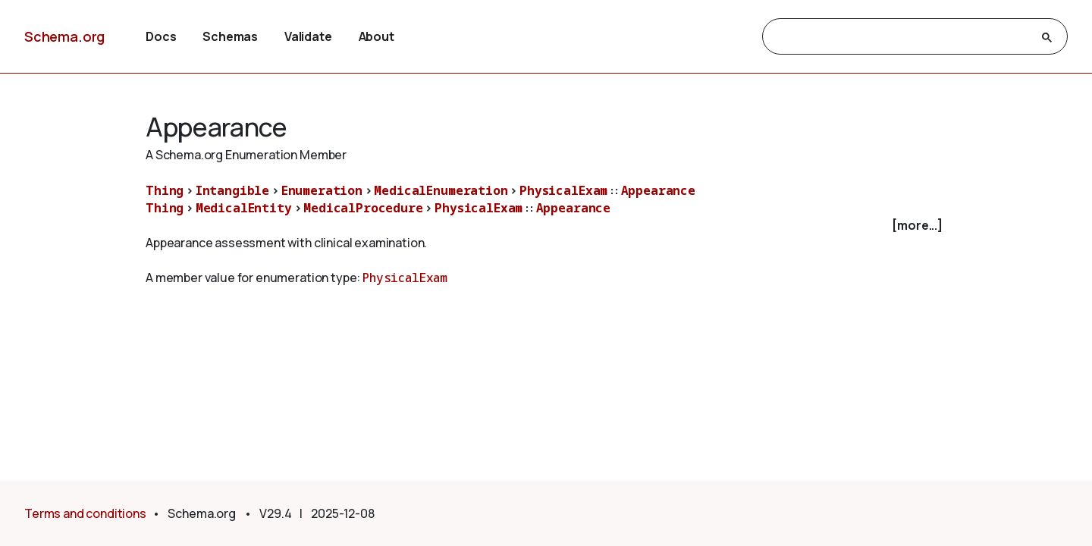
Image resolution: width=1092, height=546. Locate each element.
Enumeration (321, 190)
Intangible (232, 190)
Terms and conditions (85, 513)
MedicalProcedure (362, 207)
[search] (901, 37)
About (376, 36)
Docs (161, 36)
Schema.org (64, 36)
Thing (165, 190)
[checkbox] (546, 225)
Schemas (230, 36)
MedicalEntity (244, 207)
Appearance (658, 190)
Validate (308, 36)
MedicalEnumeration (440, 190)
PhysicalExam (563, 190)
